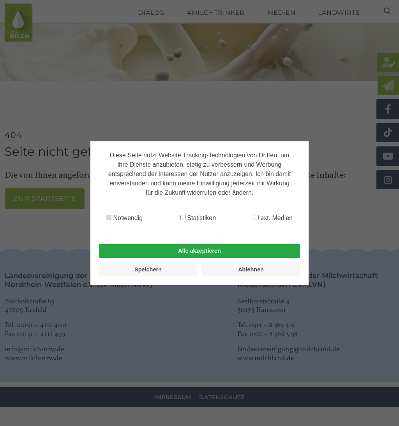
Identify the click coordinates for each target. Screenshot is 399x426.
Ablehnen (251, 269)
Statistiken (198, 218)
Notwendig (124, 218)
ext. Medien (273, 218)
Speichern (148, 269)
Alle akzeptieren (199, 251)
